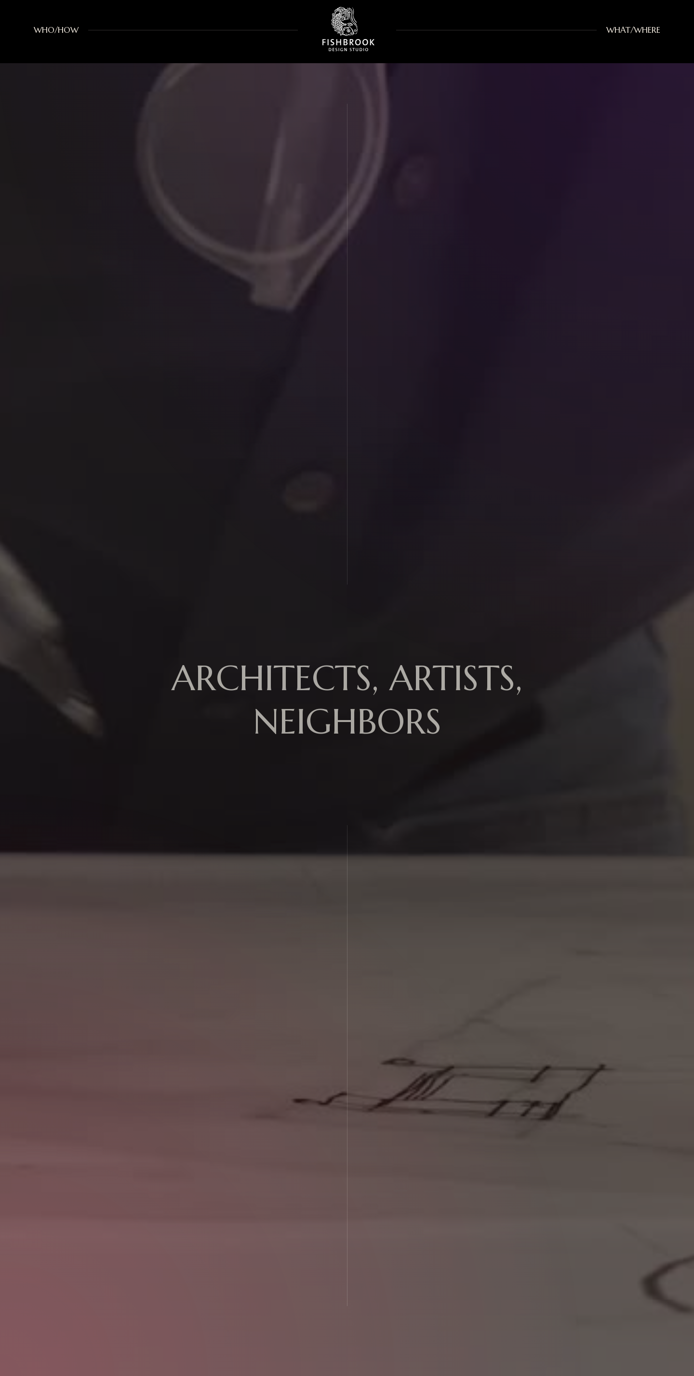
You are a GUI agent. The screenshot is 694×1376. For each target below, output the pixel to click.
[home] (347, 30)
